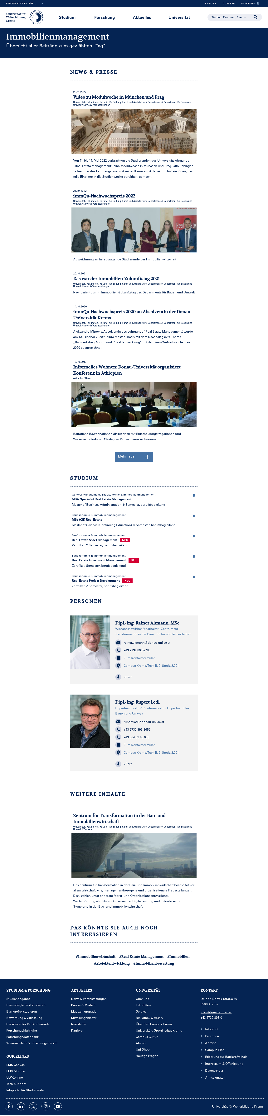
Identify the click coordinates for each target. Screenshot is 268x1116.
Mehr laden (134, 457)
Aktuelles (142, 17)
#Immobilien (178, 956)
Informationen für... (25, 4)
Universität (179, 17)
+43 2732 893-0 (211, 1017)
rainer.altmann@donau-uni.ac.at (142, 642)
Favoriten (249, 3)
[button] (194, 495)
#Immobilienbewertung (153, 963)
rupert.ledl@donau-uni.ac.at (139, 722)
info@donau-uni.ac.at (216, 1012)
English (210, 3)
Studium (67, 17)
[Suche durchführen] (255, 17)
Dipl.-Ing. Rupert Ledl (137, 702)
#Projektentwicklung (112, 963)
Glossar (227, 3)
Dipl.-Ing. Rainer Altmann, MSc (147, 623)
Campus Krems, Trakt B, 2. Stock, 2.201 (147, 665)
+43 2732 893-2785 (132, 650)
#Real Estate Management (141, 956)
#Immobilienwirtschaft (95, 956)
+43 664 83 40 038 (132, 737)
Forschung (104, 17)
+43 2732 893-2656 (132, 729)
